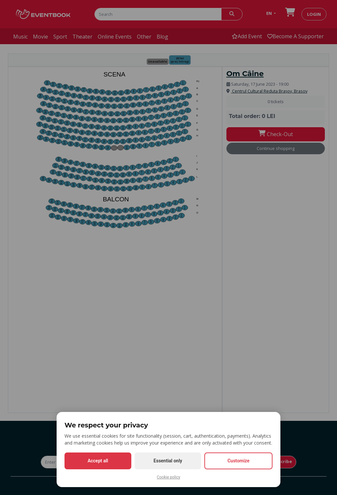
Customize (238, 460)
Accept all (98, 460)
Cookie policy (168, 477)
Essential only (168, 460)
